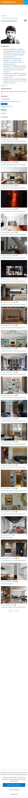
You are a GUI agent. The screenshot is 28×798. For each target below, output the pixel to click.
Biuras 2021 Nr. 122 (6, 535)
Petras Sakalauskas (20, 141)
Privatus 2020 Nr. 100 (7, 605)
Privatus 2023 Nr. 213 (7, 349)
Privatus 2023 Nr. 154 (7, 395)
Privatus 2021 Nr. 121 (7, 558)
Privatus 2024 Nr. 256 (7, 186)
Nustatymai (14, 794)
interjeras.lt (4, 15)
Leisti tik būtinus (14, 789)
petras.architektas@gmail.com (11, 101)
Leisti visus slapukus (14, 785)
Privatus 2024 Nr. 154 (7, 279)
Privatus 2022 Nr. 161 (7, 442)
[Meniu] (26, 2)
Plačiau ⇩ (4, 85)
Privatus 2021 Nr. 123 (7, 512)
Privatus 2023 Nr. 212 (7, 372)
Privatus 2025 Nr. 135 (7, 162)
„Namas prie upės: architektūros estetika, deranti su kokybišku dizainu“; (13, 54)
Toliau (16, 611)
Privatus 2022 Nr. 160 (7, 465)
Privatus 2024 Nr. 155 (7, 255)
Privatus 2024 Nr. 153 (7, 302)
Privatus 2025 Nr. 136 (7, 139)
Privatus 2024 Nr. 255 (7, 209)
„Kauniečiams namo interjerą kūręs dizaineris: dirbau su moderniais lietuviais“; (14, 69)
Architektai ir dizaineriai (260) (10, 18)
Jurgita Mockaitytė (7, 141)
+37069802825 (5, 99)
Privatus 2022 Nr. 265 (7, 418)
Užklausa (4, 104)
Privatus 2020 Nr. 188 (7, 581)
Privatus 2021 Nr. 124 (7, 488)
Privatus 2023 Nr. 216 (7, 325)
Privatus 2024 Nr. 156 (7, 232)
